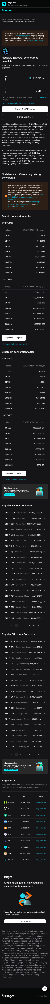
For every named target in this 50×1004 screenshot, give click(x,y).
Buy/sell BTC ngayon (14, 338)
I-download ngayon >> (22, 36)
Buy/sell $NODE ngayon (25, 109)
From (6, 76)
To (5, 89)
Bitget (4, 19)
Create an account (25, 921)
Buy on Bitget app (25, 117)
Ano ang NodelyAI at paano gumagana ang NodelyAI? (25, 197)
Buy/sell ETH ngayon (14, 473)
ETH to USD (19, 206)
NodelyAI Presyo (29, 19)
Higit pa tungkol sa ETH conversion (15, 480)
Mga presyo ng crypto (15, 19)
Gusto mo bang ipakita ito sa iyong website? (18, 103)
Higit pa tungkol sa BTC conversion (15, 344)
